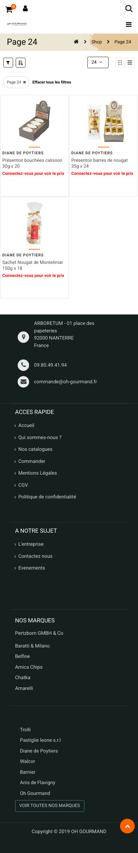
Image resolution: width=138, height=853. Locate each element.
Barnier (28, 772)
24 (97, 62)
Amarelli (24, 688)
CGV (23, 485)
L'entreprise (30, 544)
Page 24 (122, 42)
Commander (31, 461)
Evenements (31, 568)
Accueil (26, 425)
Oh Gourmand (35, 793)
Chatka (22, 677)
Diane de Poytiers (39, 751)
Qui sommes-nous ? (39, 437)
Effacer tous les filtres (51, 82)
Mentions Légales (37, 473)
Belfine (22, 656)
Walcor (27, 761)
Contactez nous (35, 556)
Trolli (25, 730)
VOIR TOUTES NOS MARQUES (49, 805)
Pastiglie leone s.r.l (41, 740)
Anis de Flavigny (37, 782)
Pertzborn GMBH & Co (39, 633)
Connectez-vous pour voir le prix (33, 173)
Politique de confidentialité (47, 497)
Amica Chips (29, 667)
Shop (97, 42)
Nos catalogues (35, 449)
